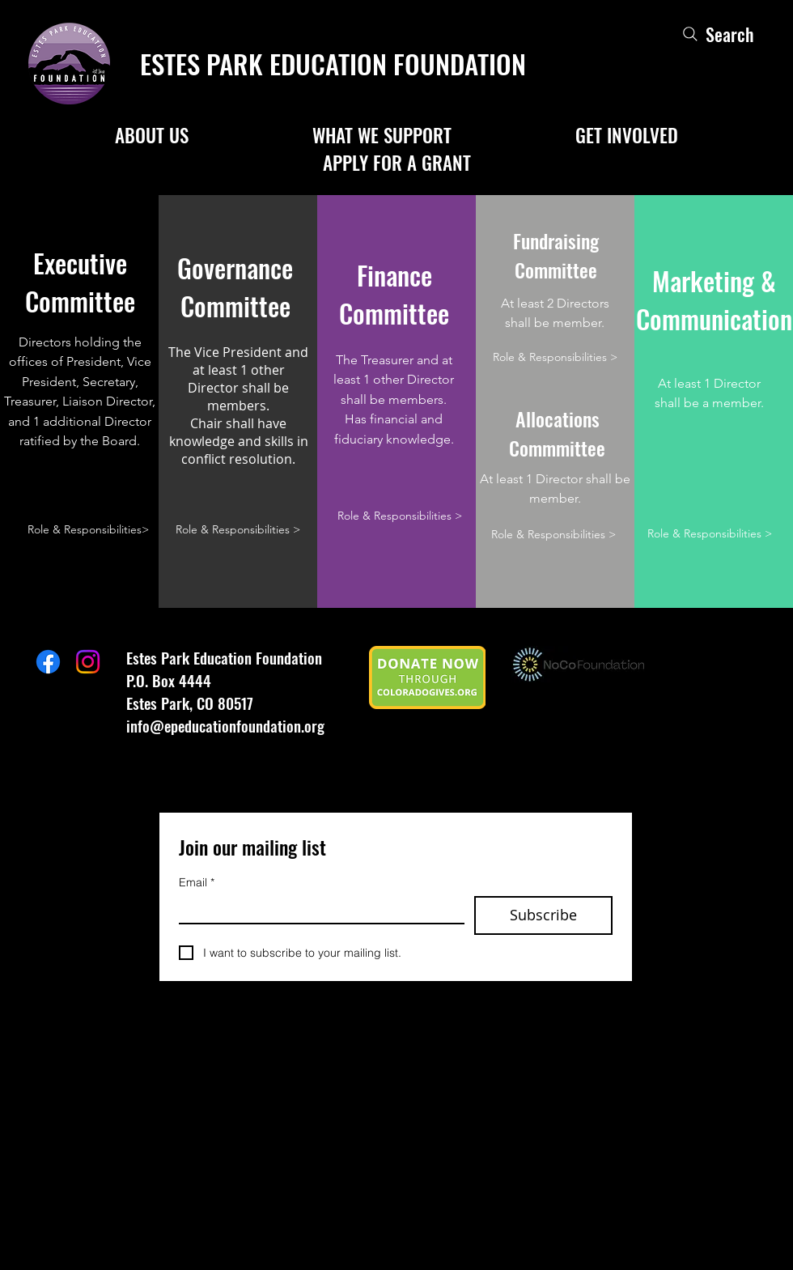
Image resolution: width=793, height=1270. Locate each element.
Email (196, 883)
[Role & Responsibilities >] (238, 530)
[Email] (317, 909)
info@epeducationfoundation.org (225, 725)
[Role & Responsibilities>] (88, 530)
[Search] (717, 33)
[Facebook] (48, 661)
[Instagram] (88, 661)
